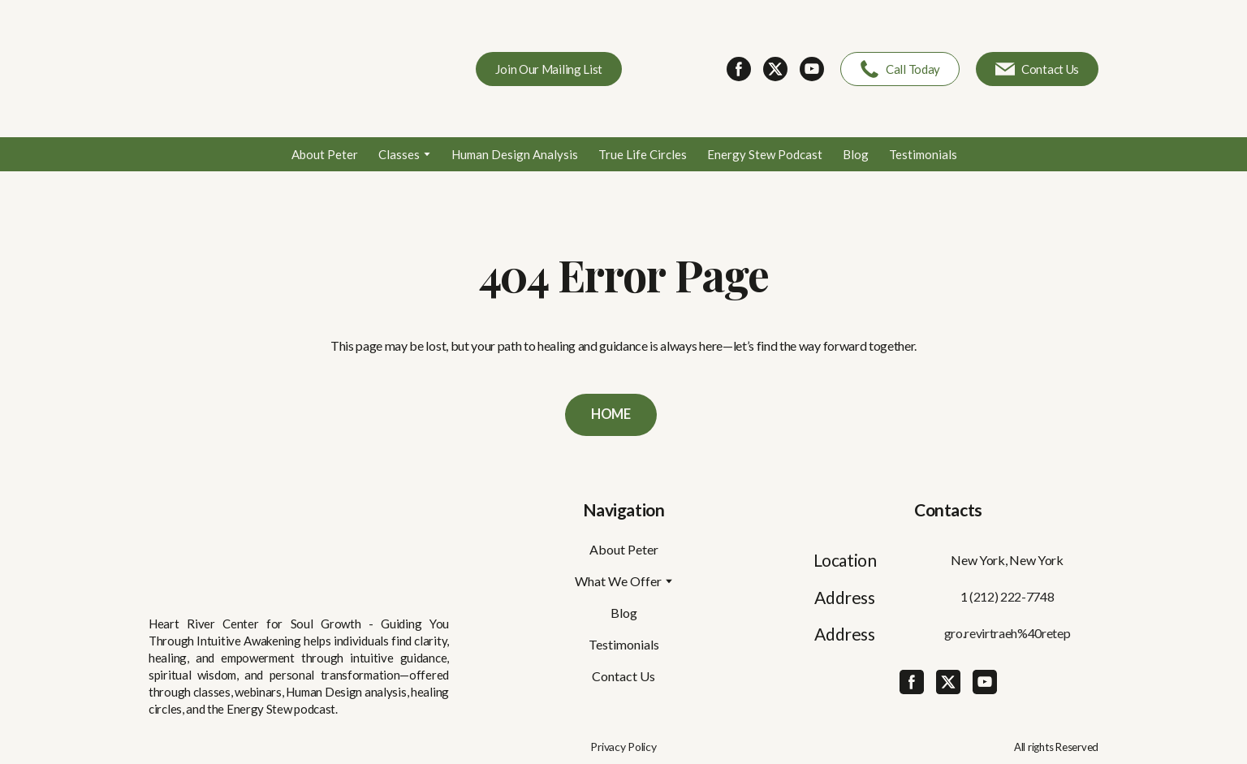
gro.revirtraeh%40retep (1007, 633)
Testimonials (923, 154)
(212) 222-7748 (1012, 596)
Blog (856, 154)
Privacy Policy (623, 746)
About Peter (324, 154)
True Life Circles (642, 154)
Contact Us (623, 676)
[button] (549, 69)
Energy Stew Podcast (764, 154)
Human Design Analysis (514, 154)
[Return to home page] (266, 68)
